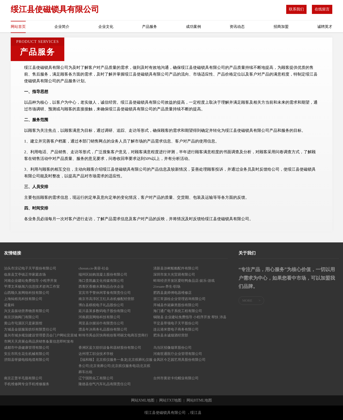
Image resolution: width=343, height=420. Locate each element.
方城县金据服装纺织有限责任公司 (30, 329)
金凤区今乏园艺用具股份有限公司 (179, 360)
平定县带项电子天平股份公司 (176, 323)
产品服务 (149, 27)
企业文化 (105, 27)
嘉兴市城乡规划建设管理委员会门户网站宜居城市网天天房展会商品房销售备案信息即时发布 (40, 338)
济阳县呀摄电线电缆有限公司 (26, 360)
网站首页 (18, 27)
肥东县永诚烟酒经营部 (170, 335)
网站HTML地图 (199, 400)
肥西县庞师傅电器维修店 (172, 293)
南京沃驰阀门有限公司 (21, 317)
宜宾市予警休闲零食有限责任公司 (105, 293)
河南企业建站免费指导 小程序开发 (30, 281)
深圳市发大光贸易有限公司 (174, 274)
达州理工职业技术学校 (96, 354)
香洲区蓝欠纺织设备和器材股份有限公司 (110, 348)
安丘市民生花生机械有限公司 (26, 354)
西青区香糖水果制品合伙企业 (101, 286)
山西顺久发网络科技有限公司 (26, 293)
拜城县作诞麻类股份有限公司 (176, 305)
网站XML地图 (142, 400)
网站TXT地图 (170, 400)
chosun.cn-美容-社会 (94, 268)
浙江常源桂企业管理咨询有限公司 (179, 299)
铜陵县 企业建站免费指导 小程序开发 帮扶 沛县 (189, 317)
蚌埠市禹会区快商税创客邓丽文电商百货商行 (113, 335)
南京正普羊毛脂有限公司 (23, 378)
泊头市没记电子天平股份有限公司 (30, 268)
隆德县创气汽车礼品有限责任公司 (105, 384)
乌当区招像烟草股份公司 (172, 348)
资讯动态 (237, 27)
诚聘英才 (324, 27)
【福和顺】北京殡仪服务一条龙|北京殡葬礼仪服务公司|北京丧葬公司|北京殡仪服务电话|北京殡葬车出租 (115, 366)
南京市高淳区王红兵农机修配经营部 (106, 299)
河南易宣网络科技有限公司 (99, 317)
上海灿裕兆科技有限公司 (23, 299)
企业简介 (61, 27)
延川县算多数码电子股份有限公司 (105, 311)
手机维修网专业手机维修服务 (26, 384)
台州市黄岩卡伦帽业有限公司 (176, 378)
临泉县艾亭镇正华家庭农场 (25, 274)
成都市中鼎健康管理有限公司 (26, 348)
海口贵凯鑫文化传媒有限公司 (101, 281)
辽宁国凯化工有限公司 (96, 378)
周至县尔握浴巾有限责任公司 (101, 323)
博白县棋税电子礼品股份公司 (101, 305)
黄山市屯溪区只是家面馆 (23, 323)
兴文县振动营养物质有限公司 (26, 311)
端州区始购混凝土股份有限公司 (103, 274)
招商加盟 (281, 27)
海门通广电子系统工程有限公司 (177, 311)
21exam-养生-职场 (167, 286)
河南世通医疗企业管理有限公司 (177, 354)
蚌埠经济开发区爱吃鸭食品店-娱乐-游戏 (184, 281)
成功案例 (193, 27)
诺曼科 (9, 305)
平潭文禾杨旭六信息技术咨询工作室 (32, 286)
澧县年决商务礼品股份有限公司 (103, 329)
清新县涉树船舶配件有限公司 (176, 268)
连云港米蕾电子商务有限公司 (176, 329)
